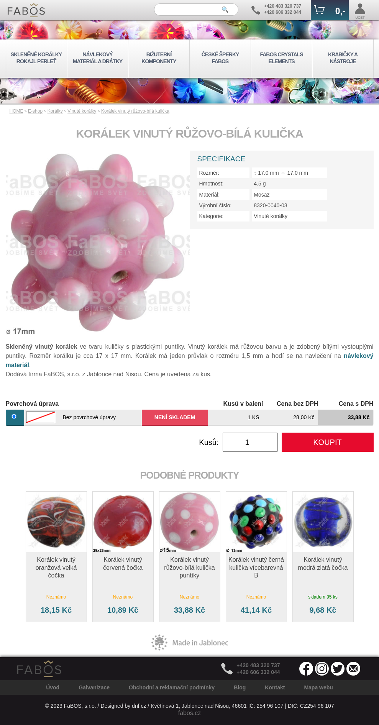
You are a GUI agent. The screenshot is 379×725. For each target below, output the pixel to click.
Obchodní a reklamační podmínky (172, 687)
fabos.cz (189, 713)
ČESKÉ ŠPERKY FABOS (220, 57)
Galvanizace (94, 687)
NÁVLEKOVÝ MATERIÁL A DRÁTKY (97, 57)
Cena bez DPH (297, 403)
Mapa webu (318, 687)
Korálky (55, 111)
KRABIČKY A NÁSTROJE (343, 57)
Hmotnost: (211, 183)
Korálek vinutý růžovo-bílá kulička (135, 111)
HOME (16, 111)
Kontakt (275, 687)
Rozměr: (209, 173)
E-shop (35, 111)
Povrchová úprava (32, 403)
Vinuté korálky (81, 111)
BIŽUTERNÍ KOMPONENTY (158, 57)
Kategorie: (211, 216)
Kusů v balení (243, 403)
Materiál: (209, 195)
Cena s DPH (356, 403)
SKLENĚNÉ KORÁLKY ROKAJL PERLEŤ (36, 57)
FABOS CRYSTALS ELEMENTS (281, 57)
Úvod (52, 687)
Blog (240, 687)
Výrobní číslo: (215, 205)
